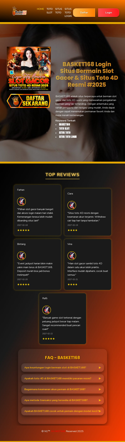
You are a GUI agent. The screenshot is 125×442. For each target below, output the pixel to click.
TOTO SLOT (50, 10)
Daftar (84, 12)
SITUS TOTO (58, 10)
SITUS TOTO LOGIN (68, 12)
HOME (40, 9)
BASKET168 (58, 431)
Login (108, 12)
